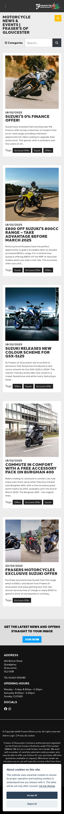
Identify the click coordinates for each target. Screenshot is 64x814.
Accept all (32, 795)
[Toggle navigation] (5, 6)
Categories (14, 43)
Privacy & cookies (26, 735)
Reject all (32, 804)
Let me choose (47, 786)
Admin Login (9, 735)
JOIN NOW (32, 639)
